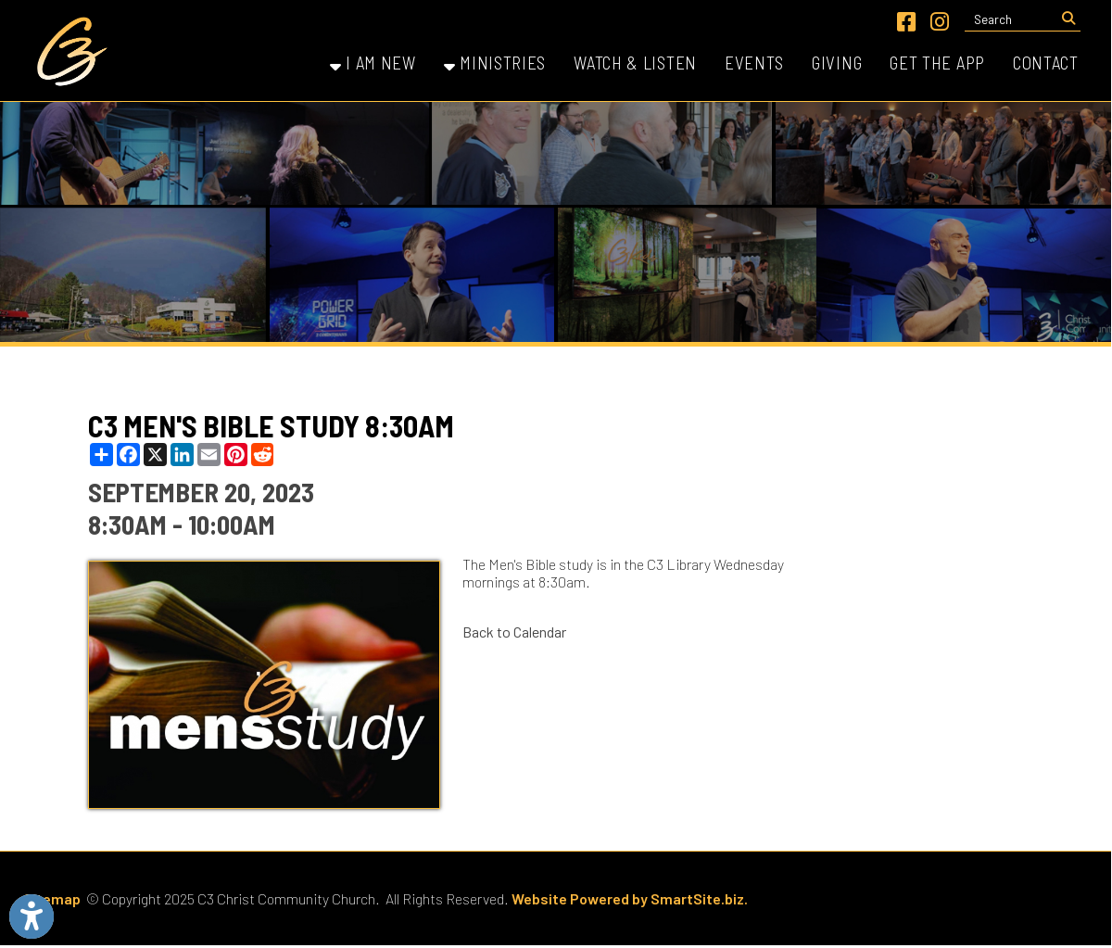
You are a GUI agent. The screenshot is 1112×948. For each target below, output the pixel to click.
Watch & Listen (635, 62)
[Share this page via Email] (209, 454)
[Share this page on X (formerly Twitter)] (155, 454)
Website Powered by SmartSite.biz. (630, 898)
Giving (837, 62)
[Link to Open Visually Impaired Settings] (31, 916)
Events (754, 62)
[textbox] (1011, 19)
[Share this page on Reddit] (262, 454)
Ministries (495, 62)
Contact (1046, 62)
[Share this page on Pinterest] (235, 454)
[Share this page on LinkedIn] (182, 454)
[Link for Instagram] (940, 21)
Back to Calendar (514, 631)
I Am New (373, 62)
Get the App (937, 62)
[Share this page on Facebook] (128, 454)
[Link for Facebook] (907, 21)
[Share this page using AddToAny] (101, 454)
